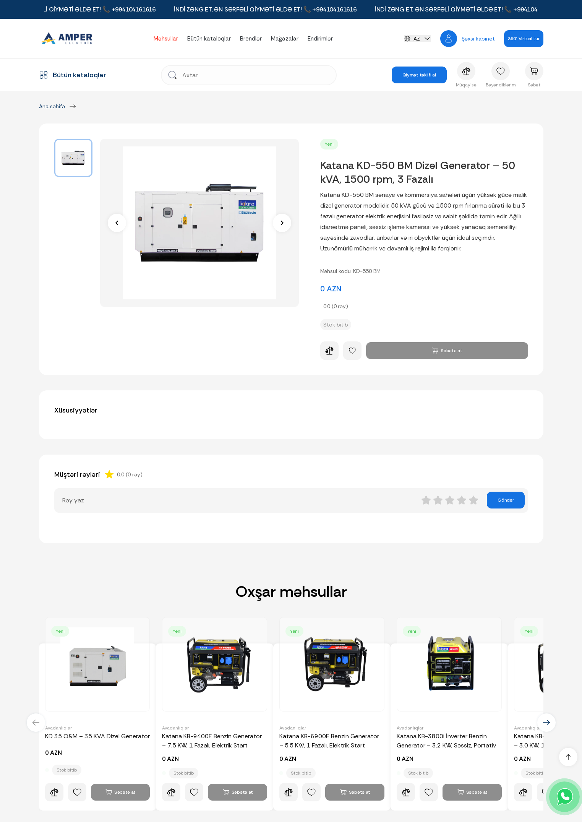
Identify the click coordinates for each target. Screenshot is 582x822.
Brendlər (251, 38)
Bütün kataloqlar (209, 38)
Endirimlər (320, 38)
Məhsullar (166, 38)
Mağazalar (284, 38)
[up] (568, 757)
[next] (282, 223)
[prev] (117, 223)
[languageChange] (417, 39)
